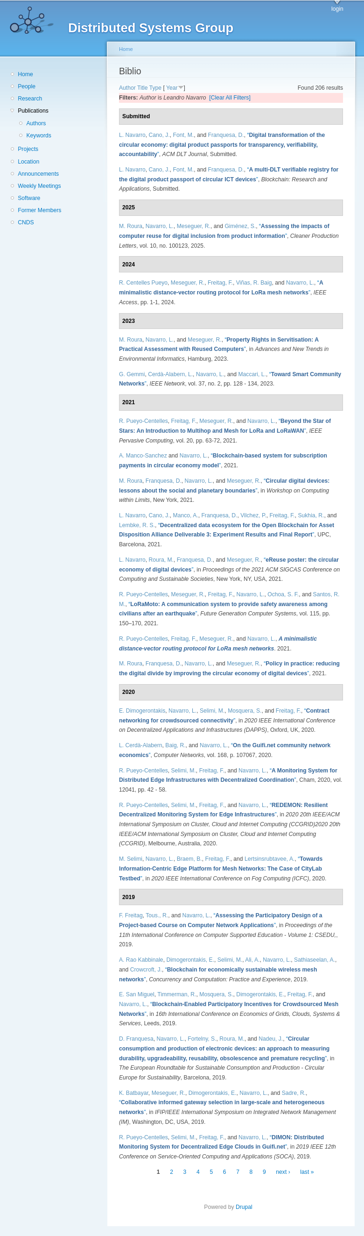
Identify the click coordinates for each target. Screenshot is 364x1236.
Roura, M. (161, 560)
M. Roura (130, 226)
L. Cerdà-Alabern (140, 745)
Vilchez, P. (253, 515)
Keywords (38, 135)
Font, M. (183, 135)
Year (172, 88)
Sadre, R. (294, 1093)
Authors (36, 123)
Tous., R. (157, 915)
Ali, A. (252, 960)
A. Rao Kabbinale (141, 960)
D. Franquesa (136, 1039)
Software (29, 198)
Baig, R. (175, 745)
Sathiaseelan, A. (314, 960)
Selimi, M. (212, 710)
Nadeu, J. (271, 1039)
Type (155, 88)
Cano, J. (159, 135)
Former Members (39, 210)
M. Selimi (130, 859)
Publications (33, 110)
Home (25, 74)
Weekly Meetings (39, 186)
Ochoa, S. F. (283, 594)
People (26, 86)
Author (127, 88)
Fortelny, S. (202, 1039)
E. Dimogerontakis (142, 710)
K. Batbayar (133, 1093)
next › (283, 1172)
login (337, 9)
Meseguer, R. (193, 226)
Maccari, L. (252, 374)
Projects (28, 149)
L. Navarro (132, 135)
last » (307, 1172)
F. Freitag (131, 915)
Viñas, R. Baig (254, 282)
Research (30, 98)
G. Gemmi (132, 374)
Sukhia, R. (311, 515)
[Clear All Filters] (230, 97)
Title (142, 88)
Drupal (247, 1207)
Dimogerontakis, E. (190, 960)
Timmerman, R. (176, 994)
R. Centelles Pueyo (143, 282)
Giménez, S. (240, 226)
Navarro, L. (160, 226)
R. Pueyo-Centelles (143, 421)
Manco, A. (185, 515)
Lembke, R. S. (137, 525)
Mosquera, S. (244, 710)
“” (222, 144)
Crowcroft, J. (146, 969)
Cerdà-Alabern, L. (170, 374)
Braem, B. (189, 859)
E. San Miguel (136, 994)
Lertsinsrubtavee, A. (269, 859)
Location (28, 161)
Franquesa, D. (226, 135)
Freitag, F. (220, 282)
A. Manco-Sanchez (143, 455)
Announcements (38, 174)
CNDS (26, 222)
